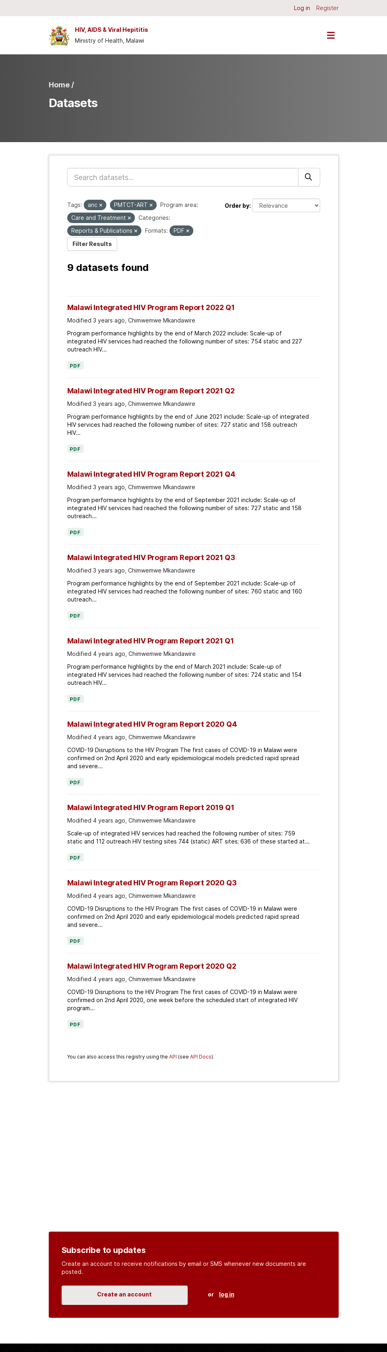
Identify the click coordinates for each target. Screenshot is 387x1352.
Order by (237, 205)
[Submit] (309, 177)
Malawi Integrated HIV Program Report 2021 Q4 (151, 474)
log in (226, 1294)
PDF (75, 366)
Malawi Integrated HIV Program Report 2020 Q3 (152, 883)
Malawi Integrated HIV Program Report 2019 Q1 (150, 807)
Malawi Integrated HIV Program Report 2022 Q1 (151, 307)
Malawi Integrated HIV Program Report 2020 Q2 (151, 966)
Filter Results (92, 243)
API (173, 1057)
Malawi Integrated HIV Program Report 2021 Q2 (151, 391)
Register (327, 7)
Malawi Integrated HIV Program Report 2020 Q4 (152, 724)
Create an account (124, 1294)
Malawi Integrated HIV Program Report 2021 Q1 (150, 641)
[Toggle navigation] (331, 35)
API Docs (200, 1057)
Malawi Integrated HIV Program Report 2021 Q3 (151, 557)
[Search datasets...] (182, 177)
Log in (302, 7)
